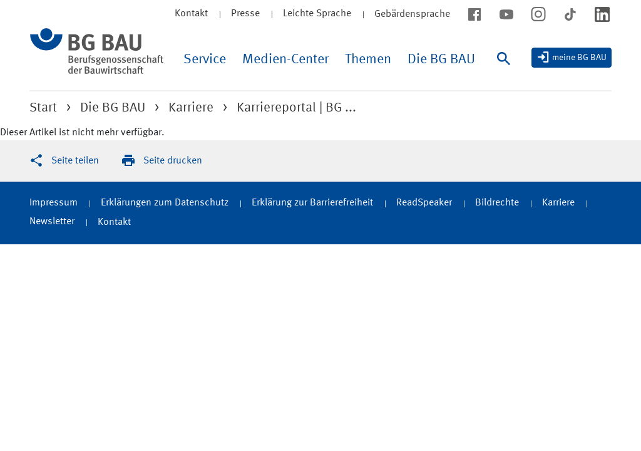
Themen (368, 59)
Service (204, 59)
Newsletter (51, 222)
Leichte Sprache (317, 14)
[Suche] (506, 71)
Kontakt (191, 14)
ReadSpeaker (424, 203)
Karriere (190, 108)
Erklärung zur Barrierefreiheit (312, 203)
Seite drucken (172, 161)
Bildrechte (497, 203)
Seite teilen (75, 161)
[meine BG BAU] (571, 58)
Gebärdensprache (412, 14)
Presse (245, 14)
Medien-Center (285, 59)
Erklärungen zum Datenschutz (164, 203)
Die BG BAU (441, 59)
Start (43, 108)
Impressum (53, 203)
